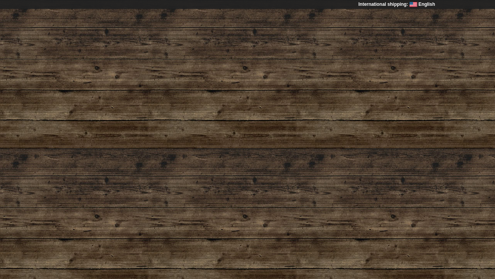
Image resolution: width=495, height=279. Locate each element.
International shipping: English (396, 4)
